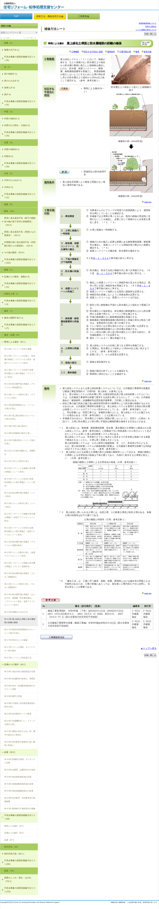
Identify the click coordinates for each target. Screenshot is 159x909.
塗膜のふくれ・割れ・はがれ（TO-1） (17, 879)
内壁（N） (9, 142)
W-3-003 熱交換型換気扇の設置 (17, 777)
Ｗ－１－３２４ (101, 258)
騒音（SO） (10, 211)
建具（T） (9, 311)
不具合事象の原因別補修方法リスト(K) (19, 58)
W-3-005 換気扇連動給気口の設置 (18, 791)
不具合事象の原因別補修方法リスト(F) (19, 103)
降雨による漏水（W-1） (15, 342)
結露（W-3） (10, 752)
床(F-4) (7, 94)
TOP (16, 16)
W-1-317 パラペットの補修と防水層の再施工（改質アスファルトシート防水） (19, 517)
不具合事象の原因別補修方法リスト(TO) (19, 890)
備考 (137, 52)
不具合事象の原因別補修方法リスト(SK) (19, 862)
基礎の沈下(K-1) (11, 50)
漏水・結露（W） (12, 335)
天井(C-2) (8, 187)
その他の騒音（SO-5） (15, 252)
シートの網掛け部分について (146, 30)
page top (147, 202)
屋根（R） (9, 204)
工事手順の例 (125, 52)
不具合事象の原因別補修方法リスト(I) (19, 302)
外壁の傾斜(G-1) (11, 118)
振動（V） (9, 269)
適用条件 (111, 52)
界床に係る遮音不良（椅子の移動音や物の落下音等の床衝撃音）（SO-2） (19, 221)
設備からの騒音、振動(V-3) (16, 276)
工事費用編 (83, 16)
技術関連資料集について (147, 23)
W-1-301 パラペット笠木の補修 (17, 349)
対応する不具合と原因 (93, 52)
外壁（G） (9, 111)
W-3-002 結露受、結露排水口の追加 (19, 770)
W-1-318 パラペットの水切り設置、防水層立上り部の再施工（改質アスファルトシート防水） (19, 531)
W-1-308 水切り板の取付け (16, 426)
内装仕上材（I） (11, 293)
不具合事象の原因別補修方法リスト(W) (19, 817)
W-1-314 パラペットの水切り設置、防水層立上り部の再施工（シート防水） (19, 482)
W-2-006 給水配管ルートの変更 (17, 714)
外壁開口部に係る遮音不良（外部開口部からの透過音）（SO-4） (19, 244)
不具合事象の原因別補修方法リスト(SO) (19, 261)
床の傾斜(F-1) (10, 74)
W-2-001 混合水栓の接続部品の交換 (19, 671)
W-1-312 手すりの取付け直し (16, 461)
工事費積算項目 (56, 637)
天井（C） (9, 173)
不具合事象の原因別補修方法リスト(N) (19, 165)
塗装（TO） (9, 871)
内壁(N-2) (8, 156)
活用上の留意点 (150, 26)
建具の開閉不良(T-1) (13, 318)
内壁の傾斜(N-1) (11, 149)
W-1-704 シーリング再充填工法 (17, 658)
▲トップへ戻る (148, 648)
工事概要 (75, 52)
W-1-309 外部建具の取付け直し (17, 433)
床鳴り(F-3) (9, 87)
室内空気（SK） (11, 847)
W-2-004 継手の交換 (13, 696)
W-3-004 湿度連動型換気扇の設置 (18, 784)
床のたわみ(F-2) (11, 81)
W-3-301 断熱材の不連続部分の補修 (19, 808)
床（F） (8, 67)
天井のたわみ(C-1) (12, 180)
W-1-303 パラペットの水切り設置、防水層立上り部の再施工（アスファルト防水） (19, 373)
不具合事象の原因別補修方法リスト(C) (19, 196)
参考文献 (147, 52)
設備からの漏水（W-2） (15, 664)
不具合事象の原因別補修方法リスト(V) (19, 285)
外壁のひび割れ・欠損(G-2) (17, 125)
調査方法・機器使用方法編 (49, 16)
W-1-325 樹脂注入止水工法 (16, 612)
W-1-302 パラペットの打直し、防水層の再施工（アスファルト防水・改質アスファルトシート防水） (19, 359)
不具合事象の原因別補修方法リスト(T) (19, 326)
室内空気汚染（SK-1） (14, 853)
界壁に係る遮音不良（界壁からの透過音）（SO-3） (19, 234)
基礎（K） (9, 43)
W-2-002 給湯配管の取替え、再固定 (19, 679)
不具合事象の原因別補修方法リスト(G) (19, 134)
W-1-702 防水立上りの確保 (16, 640)
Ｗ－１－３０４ (104, 273)
